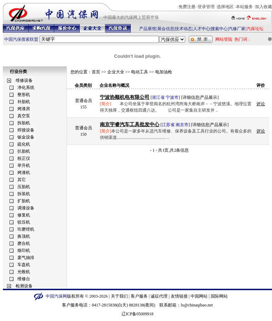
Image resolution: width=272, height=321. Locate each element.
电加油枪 (163, 71)
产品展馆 (147, 28)
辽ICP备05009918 (137, 313)
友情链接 (179, 296)
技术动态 (183, 28)
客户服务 (139, 296)
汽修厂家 (236, 28)
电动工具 (139, 71)
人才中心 (201, 28)
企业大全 (115, 71)
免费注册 (187, 6)
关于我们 (119, 296)
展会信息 (165, 28)
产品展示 (208, 97)
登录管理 (206, 6)
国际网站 (219, 296)
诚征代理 (159, 296)
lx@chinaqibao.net (197, 305)
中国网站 (199, 296)
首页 (96, 71)
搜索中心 (219, 28)
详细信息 (190, 97)
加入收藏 (263, 6)
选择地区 (225, 6)
